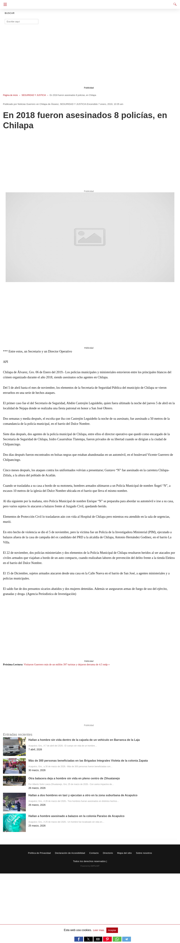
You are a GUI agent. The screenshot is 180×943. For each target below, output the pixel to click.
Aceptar (112, 930)
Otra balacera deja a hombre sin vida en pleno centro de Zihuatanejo (74, 778)
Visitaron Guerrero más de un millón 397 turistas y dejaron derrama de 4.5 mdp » (67, 664)
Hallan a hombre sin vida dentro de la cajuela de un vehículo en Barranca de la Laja (84, 739)
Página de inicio (10, 95)
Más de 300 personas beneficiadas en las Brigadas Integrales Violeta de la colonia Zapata (88, 760)
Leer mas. (99, 930)
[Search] (174, 4)
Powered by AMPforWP (90, 866)
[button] (90, 237)
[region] (89, 57)
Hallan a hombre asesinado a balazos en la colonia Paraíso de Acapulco (76, 816)
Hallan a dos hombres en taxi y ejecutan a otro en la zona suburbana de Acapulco (82, 795)
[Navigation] (4, 4)
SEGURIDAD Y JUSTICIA (34, 95)
